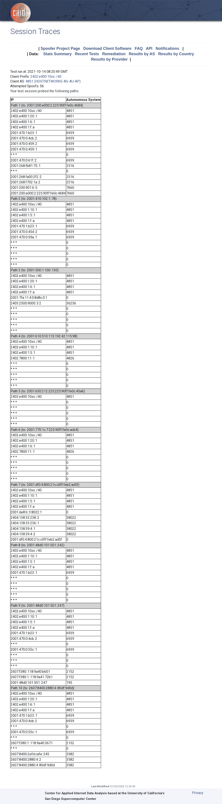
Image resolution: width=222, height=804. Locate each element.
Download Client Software (107, 48)
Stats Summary (57, 54)
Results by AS (142, 54)
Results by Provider (109, 59)
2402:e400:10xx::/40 (45, 76)
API (149, 48)
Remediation (114, 54)
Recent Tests (87, 54)
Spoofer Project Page (60, 48)
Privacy (197, 793)
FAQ (139, 48)
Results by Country (176, 54)
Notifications (167, 48)
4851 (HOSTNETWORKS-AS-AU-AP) (53, 81)
